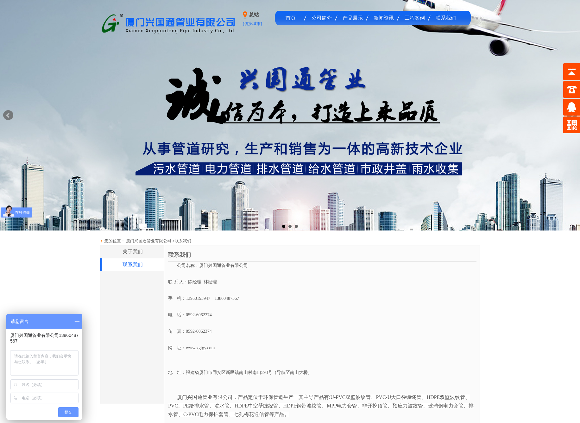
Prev (8, 115)
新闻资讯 (384, 18)
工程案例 (415, 18)
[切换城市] (252, 23)
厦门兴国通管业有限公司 (148, 240)
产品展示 (353, 18)
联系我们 (446, 18)
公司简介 (322, 18)
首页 (291, 18)
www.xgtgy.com (200, 347)
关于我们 (133, 251)
